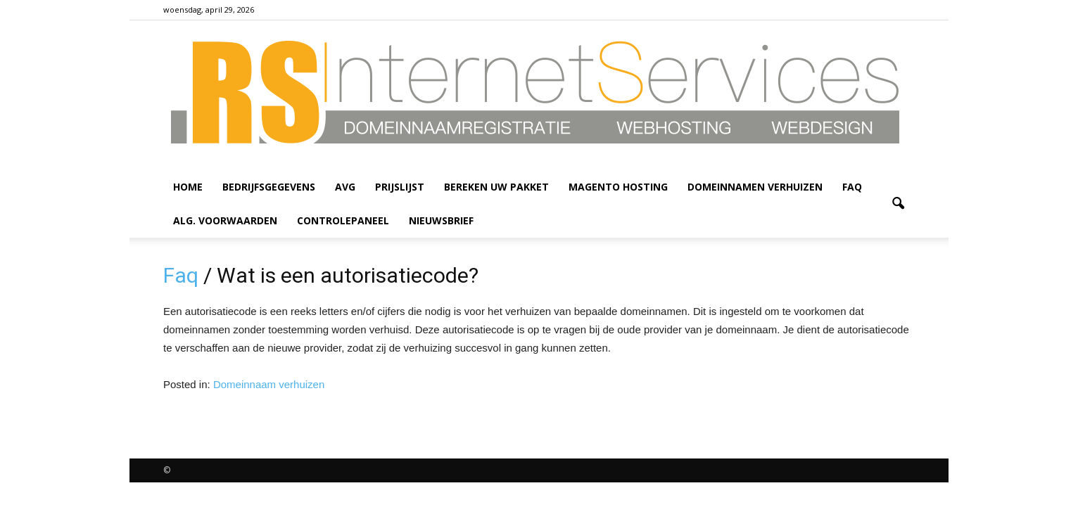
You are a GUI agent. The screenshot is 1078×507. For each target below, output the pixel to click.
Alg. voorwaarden (225, 220)
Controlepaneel (343, 220)
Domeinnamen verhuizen (755, 186)
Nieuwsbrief (441, 220)
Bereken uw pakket (496, 186)
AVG (345, 186)
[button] (898, 204)
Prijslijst (399, 186)
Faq (852, 186)
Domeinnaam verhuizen (268, 384)
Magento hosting (618, 186)
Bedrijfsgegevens (268, 186)
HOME (188, 186)
